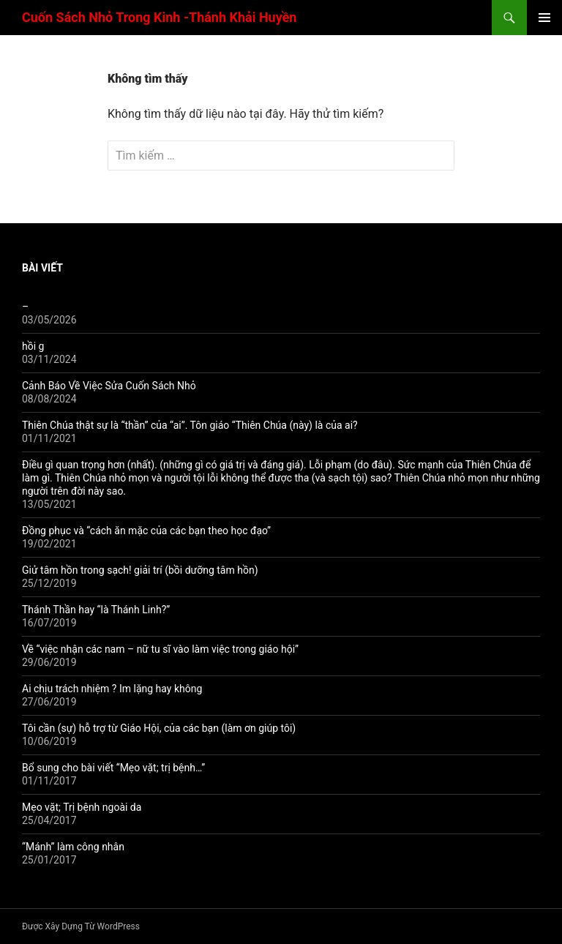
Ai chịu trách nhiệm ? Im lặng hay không (112, 688)
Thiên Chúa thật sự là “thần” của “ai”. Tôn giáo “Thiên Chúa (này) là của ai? (190, 425)
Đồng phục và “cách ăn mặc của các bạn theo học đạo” (146, 530)
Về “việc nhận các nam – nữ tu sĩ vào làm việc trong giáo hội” (160, 649)
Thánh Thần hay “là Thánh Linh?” (96, 609)
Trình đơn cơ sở (544, 17)
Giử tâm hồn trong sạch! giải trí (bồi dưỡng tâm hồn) (140, 570)
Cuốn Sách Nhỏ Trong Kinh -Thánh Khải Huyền (159, 17)
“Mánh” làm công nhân (73, 847)
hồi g (33, 346)
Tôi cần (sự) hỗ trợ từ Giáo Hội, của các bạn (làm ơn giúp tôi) (159, 728)
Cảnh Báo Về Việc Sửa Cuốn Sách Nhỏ (109, 386)
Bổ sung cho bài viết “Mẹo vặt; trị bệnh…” (113, 767)
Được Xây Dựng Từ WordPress (81, 926)
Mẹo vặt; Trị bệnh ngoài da (81, 807)
